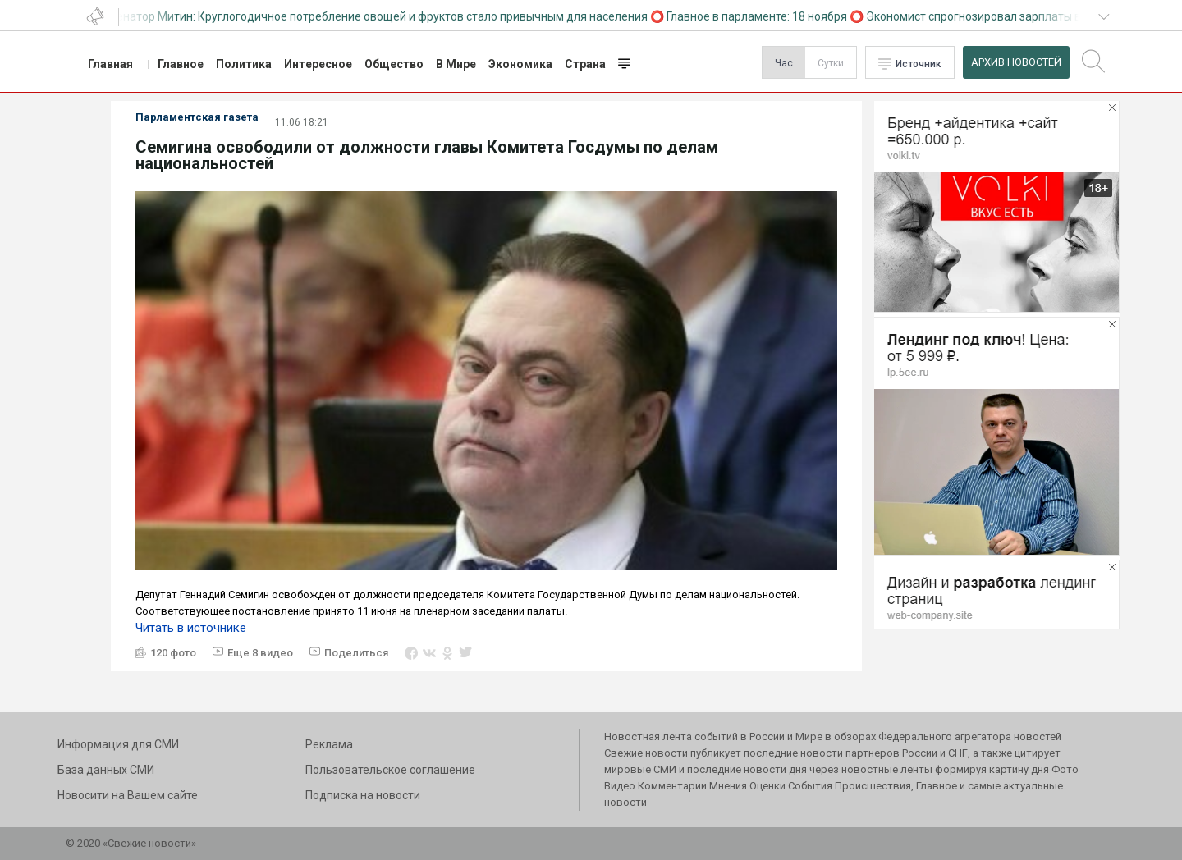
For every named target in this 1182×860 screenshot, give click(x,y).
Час (784, 63)
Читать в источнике (190, 627)
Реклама (329, 744)
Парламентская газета (197, 117)
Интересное (318, 64)
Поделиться (356, 653)
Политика (244, 64)
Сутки (831, 63)
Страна (585, 64)
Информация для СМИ (118, 744)
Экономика (520, 64)
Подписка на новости (362, 795)
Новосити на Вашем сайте (127, 795)
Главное (181, 64)
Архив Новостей (1016, 62)
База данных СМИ (105, 769)
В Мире (456, 64)
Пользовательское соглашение (390, 769)
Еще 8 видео (260, 653)
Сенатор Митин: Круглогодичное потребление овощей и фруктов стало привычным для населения (380, 16)
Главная (110, 64)
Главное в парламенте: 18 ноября (758, 16)
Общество (394, 64)
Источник (918, 64)
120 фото (173, 653)
